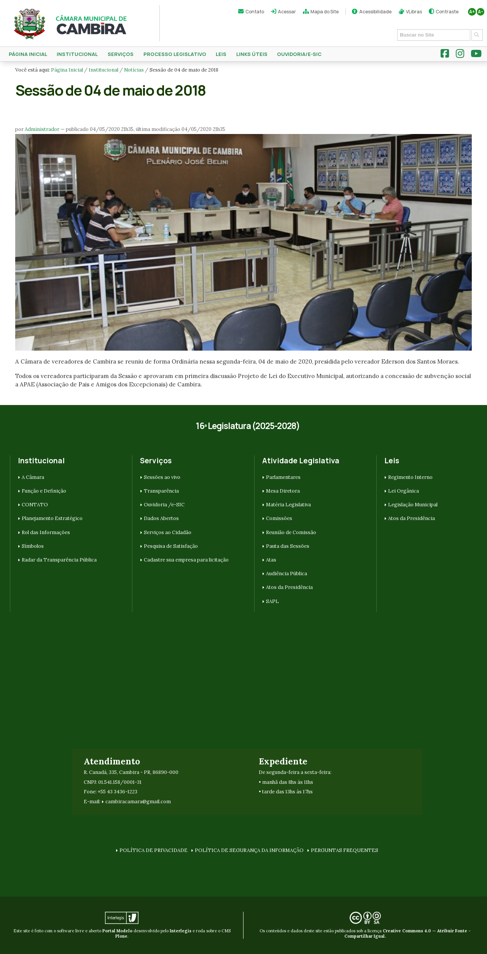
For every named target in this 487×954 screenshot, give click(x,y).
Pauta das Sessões (287, 546)
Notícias (134, 70)
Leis (221, 54)
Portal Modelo (117, 930)
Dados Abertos (161, 518)
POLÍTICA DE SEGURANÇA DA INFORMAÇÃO (249, 850)
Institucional (77, 54)
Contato (254, 11)
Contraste (447, 11)
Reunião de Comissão (291, 532)
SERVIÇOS (121, 54)
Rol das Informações (46, 532)
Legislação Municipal (413, 504)
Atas (271, 560)
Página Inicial (28, 54)
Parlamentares (283, 477)
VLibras (414, 11)
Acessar (287, 11)
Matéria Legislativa (288, 504)
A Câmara (33, 477)
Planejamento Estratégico (52, 518)
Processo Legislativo (174, 54)
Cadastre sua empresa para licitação (186, 560)
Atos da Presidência (289, 587)
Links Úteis (251, 54)
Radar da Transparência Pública (59, 560)
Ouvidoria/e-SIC (299, 54)
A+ (472, 12)
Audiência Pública (286, 573)
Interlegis (180, 930)
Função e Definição (44, 491)
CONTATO (35, 504)
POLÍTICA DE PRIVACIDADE (153, 850)
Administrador (42, 129)
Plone (121, 936)
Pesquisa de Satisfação (171, 546)
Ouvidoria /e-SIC (164, 504)
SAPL (272, 601)
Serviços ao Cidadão (167, 532)
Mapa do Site (324, 11)
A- (480, 12)
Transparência (161, 491)
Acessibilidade (375, 11)
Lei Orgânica (403, 491)
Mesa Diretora (283, 491)
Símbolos (33, 546)
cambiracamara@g (127, 801)
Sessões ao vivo (162, 477)
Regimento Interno (410, 477)
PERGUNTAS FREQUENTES (344, 850)
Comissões (279, 518)
